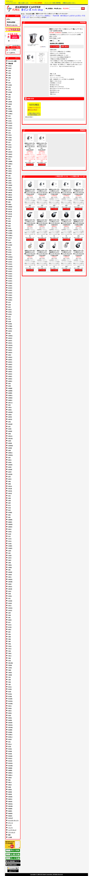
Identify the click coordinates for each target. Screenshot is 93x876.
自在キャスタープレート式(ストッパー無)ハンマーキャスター (30, 146)
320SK (9, 180)
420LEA (10, 436)
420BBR (10, 390)
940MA (10, 789)
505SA (9, 529)
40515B (10, 211)
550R (9, 615)
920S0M (10, 722)
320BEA (10, 163)
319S (9, 149)
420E (9, 405)
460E (9, 514)
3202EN (10, 154)
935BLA (10, 737)
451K (9, 507)
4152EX (10, 273)
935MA (10, 749)
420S (9, 457)
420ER (10, 414)
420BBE (10, 388)
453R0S (10, 512)
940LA (10, 782)
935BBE (10, 729)
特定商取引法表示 (12, 864)
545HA (10, 596)
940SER (10, 801)
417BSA (10, 328)
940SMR (10, 806)
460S (9, 517)
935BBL (10, 732)
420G (9, 421)
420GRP (10, 424)
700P (9, 641)
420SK (9, 462)
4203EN (10, 357)
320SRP (10, 185)
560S (9, 617)
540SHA (10, 579)
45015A (10, 486)
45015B (10, 488)
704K (9, 643)
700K (9, 639)
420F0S (10, 417)
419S (9, 333)
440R (9, 483)
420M (9, 440)
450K (9, 500)
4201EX (10, 343)
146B (9, 75)
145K (9, 73)
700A (9, 634)
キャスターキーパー (13, 820)
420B (9, 386)
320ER (10, 173)
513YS (9, 538)
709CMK (10, 663)
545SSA (10, 610)
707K (9, 660)
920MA (10, 718)
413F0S (10, 237)
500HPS (10, 526)
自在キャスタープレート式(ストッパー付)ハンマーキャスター (42, 146)
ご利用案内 (50, 8)
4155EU (10, 290)
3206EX (10, 156)
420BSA (10, 400)
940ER (10, 777)
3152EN (10, 125)
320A (9, 159)
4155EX (10, 292)
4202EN (10, 347)
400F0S (10, 192)
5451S (9, 591)
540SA (9, 577)
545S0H (10, 600)
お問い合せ (58, 8)
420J (9, 426)
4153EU (10, 278)
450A (9, 495)
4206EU (10, 376)
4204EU (10, 366)
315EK (10, 137)
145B (9, 70)
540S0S (10, 574)
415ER (10, 314)
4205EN (10, 369)
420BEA (10, 395)
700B (9, 636)
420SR (9, 467)
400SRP (10, 206)
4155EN (10, 288)
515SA (9, 541)
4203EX (10, 362)
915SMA (10, 701)
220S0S (10, 104)
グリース (10, 823)
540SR (9, 584)
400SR (9, 204)
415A (9, 302)
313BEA (10, 113)
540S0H (10, 572)
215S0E (10, 92)
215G (9, 89)
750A (9, 677)
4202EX (10, 352)
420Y (9, 476)
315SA (9, 144)
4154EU (10, 285)
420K (9, 433)
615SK (9, 627)
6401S (9, 629)
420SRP (10, 469)
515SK (9, 543)
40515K (10, 214)
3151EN (10, 123)
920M (9, 715)
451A (9, 505)
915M (9, 691)
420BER (10, 397)
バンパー (10, 827)
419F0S (10, 331)
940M (9, 787)
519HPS (10, 548)
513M (9, 534)
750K (9, 682)
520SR (9, 555)
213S (9, 82)
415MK (10, 323)
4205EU (10, 371)
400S (9, 202)
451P (9, 510)
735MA (10, 667)
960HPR (10, 813)
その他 (10, 837)
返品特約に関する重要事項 (57, 43)
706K (9, 658)
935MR (10, 751)
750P (9, 684)
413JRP (10, 245)
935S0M (10, 756)
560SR (9, 620)
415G (9, 316)
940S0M (10, 796)
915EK (10, 689)
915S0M (10, 698)
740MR (10, 675)
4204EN (10, 364)
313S (9, 116)
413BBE (10, 230)
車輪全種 (10, 63)
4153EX (10, 280)
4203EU (10, 359)
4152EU (10, 271)
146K (9, 77)
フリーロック (11, 832)
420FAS (10, 419)
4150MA (10, 257)
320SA (9, 178)
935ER (10, 739)
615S (9, 622)
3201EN (10, 151)
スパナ (10, 825)
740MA (10, 672)
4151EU (10, 261)
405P (9, 226)
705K (9, 651)
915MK (10, 696)
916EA (10, 706)
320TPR (10, 190)
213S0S (10, 85)
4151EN (10, 259)
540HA (10, 565)
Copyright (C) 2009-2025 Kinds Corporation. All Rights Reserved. (46, 874)
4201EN (10, 338)
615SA (9, 624)
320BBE (10, 161)
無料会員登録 (11, 22)
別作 (9, 835)
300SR (9, 109)
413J (9, 240)
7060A (9, 653)
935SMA (10, 763)
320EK (10, 171)
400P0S (10, 197)
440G (9, 481)
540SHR (10, 581)
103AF (9, 65)
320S (9, 175)
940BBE (10, 768)
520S (9, 553)
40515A (10, 209)
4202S (9, 355)
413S (9, 247)
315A (9, 130)
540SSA (10, 586)
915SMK (10, 703)
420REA (10, 452)
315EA (10, 135)
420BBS (10, 393)
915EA (10, 687)
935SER (10, 760)
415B (9, 304)
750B (9, 679)
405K (9, 223)
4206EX (10, 378)
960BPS (10, 811)
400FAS (10, 194)
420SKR (10, 464)
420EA (10, 407)
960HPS (10, 815)
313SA (9, 118)
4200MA (10, 335)
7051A (9, 648)
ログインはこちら (12, 25)
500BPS (10, 522)
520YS (9, 557)
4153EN (10, 276)
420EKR (10, 412)
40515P (10, 216)
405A (9, 218)
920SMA (10, 725)
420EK (10, 409)
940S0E (10, 794)
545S (9, 598)
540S (9, 569)
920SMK (10, 727)
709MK (10, 665)
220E (9, 94)
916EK (10, 708)
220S (9, 99)
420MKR (10, 445)
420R (9, 450)
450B (9, 498)
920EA (10, 710)
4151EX (10, 264)
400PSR (10, 199)
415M (9, 321)
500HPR (10, 524)
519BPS (10, 546)
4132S (9, 228)
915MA (10, 694)
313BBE (10, 111)
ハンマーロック (12, 830)
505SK (9, 531)
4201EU (10, 340)
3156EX (10, 128)
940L (9, 780)
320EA (10, 168)
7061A (9, 655)
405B (9, 221)
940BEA (10, 772)
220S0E (10, 101)
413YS (9, 254)
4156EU (10, 295)
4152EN (10, 268)
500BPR (10, 519)
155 (9, 80)
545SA (9, 605)
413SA (9, 249)
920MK (10, 720)
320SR (9, 182)
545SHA (10, 608)
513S (9, 536)
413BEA (10, 235)
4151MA (10, 266)
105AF (9, 68)
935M (9, 746)
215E (9, 87)
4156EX (10, 297)
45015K (10, 491)
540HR (10, 567)
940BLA (10, 775)
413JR (9, 242)
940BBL (10, 770)
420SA (9, 460)
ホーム (22, 13)
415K (9, 319)
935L (9, 741)
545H (9, 593)
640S (9, 632)
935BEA (10, 734)
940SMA (10, 804)
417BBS (10, 326)
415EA (10, 309)
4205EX (10, 374)
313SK (9, 120)
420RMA (10, 455)
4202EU (10, 350)
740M (9, 670)
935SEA (10, 758)
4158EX (10, 300)
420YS (9, 479)
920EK (10, 713)
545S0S (10, 603)
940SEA (10, 799)
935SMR (10, 765)
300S (9, 106)
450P (9, 503)
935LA (10, 744)
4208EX (10, 381)
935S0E (10, 753)
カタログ (10, 818)
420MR (10, 448)
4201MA (10, 345)
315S (9, 142)
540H (9, 562)
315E (9, 132)
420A (9, 383)
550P (9, 612)
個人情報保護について (13, 861)
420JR (9, 428)
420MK (10, 443)
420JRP (10, 431)
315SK (9, 147)
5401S (9, 560)
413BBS (10, 233)
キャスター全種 (12, 61)
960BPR (10, 808)
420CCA (10, 402)
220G (9, 97)
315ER (10, 140)
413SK (9, 252)
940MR (10, 792)
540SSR (10, 589)
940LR (10, 784)
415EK (10, 311)
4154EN (10, 283)
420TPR (10, 474)
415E (9, 307)
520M (9, 550)
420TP (9, 472)
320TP (9, 187)
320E (9, 166)
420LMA (10, 438)
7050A (9, 646)
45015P (10, 493)
